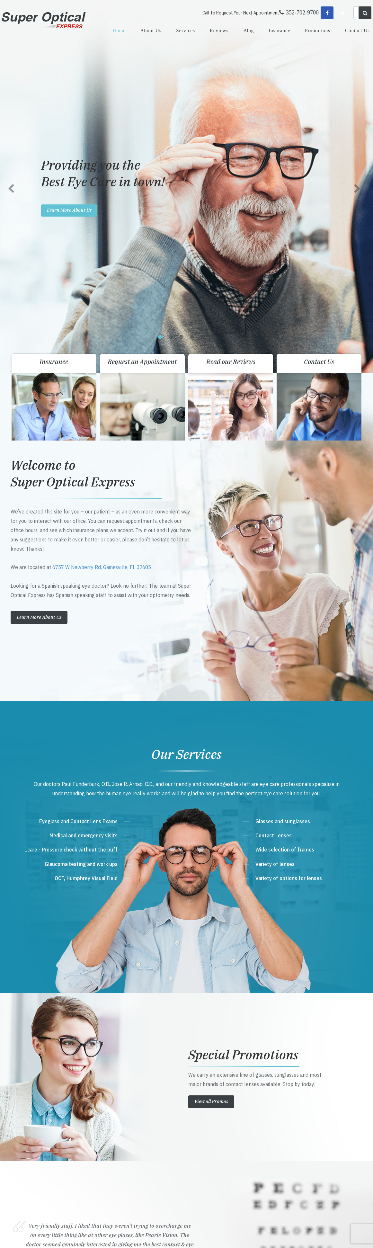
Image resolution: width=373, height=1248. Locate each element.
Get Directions (132, 1107)
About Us (151, 30)
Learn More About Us (39, 250)
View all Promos (211, 735)
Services (185, 30)
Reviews (219, 30)
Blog (248, 30)
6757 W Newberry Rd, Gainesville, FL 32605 (101, 200)
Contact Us (357, 30)
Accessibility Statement (117, 1236)
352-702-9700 (129, 1120)
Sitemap (144, 1236)
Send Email (124, 1144)
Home (119, 30)
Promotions (317, 30)
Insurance (279, 30)
